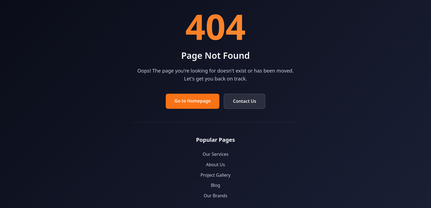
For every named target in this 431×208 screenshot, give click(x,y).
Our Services (215, 154)
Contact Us (244, 101)
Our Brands (215, 196)
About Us (215, 165)
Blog (215, 185)
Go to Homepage (193, 101)
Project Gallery (215, 175)
